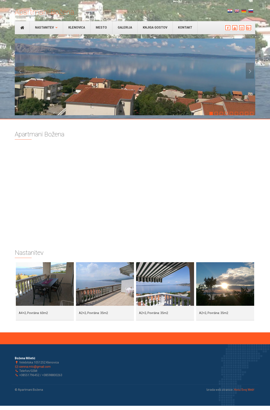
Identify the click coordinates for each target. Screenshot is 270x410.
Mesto (101, 27)
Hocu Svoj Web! (244, 389)
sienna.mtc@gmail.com (35, 366)
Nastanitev (46, 27)
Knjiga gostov (155, 27)
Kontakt (185, 27)
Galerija (125, 27)
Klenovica (76, 27)
